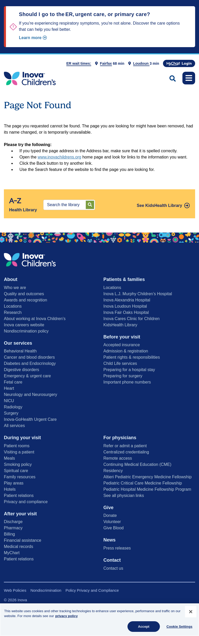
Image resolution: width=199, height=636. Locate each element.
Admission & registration (125, 351)
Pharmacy (13, 528)
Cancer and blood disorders (29, 357)
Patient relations (19, 495)
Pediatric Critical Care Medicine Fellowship (142, 483)
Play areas (14, 483)
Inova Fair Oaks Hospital (126, 312)
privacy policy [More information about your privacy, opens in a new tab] (66, 618)
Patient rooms (17, 446)
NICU (9, 401)
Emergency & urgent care (27, 376)
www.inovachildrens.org (59, 157)
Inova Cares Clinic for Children (131, 318)
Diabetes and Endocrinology (30, 363)
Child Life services (120, 363)
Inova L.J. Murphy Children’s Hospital (137, 294)
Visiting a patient (19, 452)
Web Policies (15, 590)
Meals (9, 458)
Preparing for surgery (122, 376)
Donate (110, 515)
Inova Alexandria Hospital (126, 300)
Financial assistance (22, 540)
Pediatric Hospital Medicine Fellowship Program (147, 489)
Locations (13, 306)
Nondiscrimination (45, 590)
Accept (143, 629)
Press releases (117, 548)
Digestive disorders (21, 369)
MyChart (11, 553)
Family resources (19, 477)
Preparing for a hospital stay (129, 369)
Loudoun (141, 63)
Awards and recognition (25, 300)
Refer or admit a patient (125, 446)
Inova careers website (24, 325)
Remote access (117, 458)
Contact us (113, 568)
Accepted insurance (121, 345)
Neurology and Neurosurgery (30, 394)
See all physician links (123, 495)
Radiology (13, 407)
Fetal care (13, 382)
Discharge (13, 521)
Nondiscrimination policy (26, 331)
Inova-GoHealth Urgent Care (30, 419)
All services (14, 425)
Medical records (18, 546)
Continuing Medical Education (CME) (137, 464)
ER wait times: (78, 63)
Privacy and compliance (26, 502)
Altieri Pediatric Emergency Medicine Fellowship (147, 477)
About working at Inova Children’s (35, 318)
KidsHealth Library (120, 325)
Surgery (11, 413)
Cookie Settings (179, 629)
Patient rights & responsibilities (131, 357)
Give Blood (113, 528)
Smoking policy (18, 464)
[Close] (190, 613)
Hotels (10, 489)
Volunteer (112, 521)
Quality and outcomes (24, 294)
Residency (113, 470)
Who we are (15, 287)
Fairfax (106, 63)
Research (13, 312)
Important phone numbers (127, 382)
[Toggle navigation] (188, 78)
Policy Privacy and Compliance (92, 590)
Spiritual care (16, 470)
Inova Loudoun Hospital (125, 306)
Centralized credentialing (126, 452)
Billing (9, 534)
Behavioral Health (20, 351)
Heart (9, 388)
